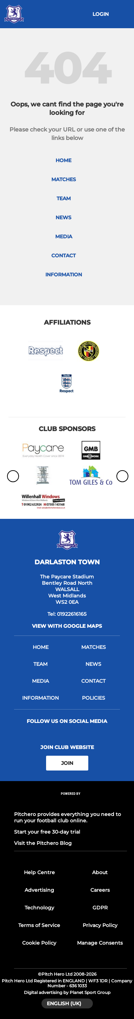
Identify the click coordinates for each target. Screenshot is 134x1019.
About (100, 872)
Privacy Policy (100, 925)
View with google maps (67, 626)
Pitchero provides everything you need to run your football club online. (67, 817)
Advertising (39, 890)
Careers (100, 890)
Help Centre (39, 872)
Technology (39, 907)
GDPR (100, 907)
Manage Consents (100, 943)
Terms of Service (39, 925)
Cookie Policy (39, 943)
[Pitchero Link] (70, 803)
